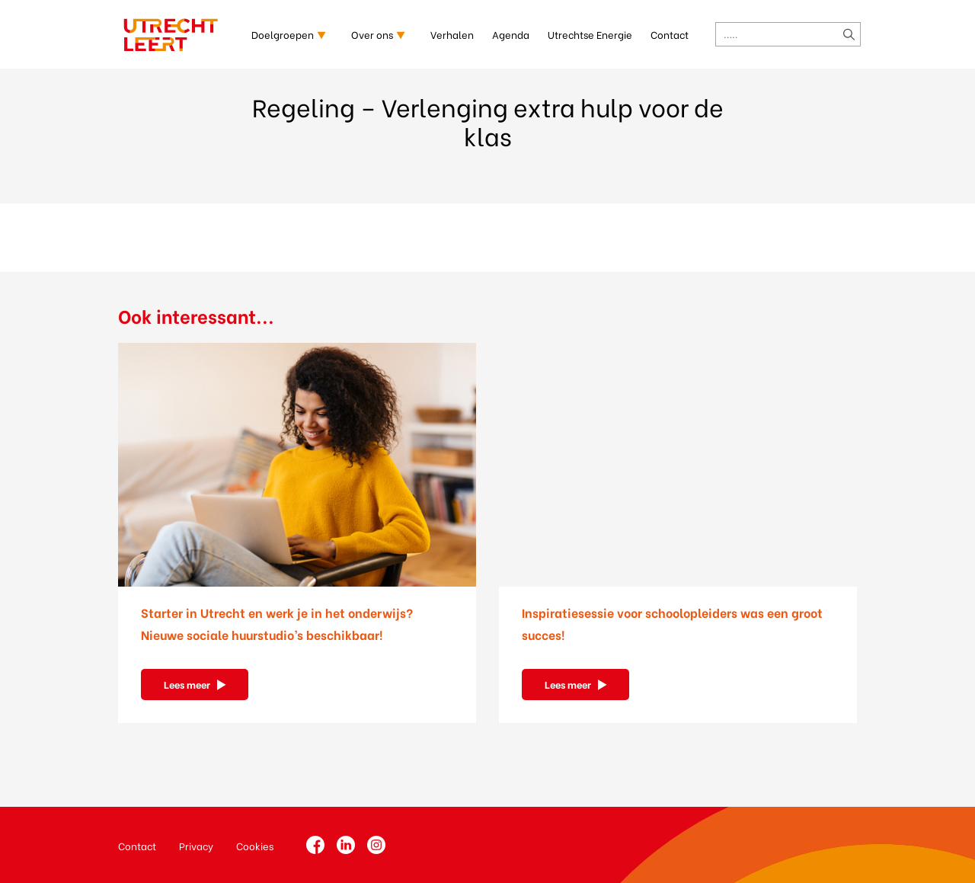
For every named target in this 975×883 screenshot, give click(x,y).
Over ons (372, 34)
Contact (670, 34)
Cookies (254, 845)
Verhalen (452, 34)
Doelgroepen (282, 34)
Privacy (196, 845)
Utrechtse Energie (590, 34)
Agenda (510, 34)
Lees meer (187, 684)
